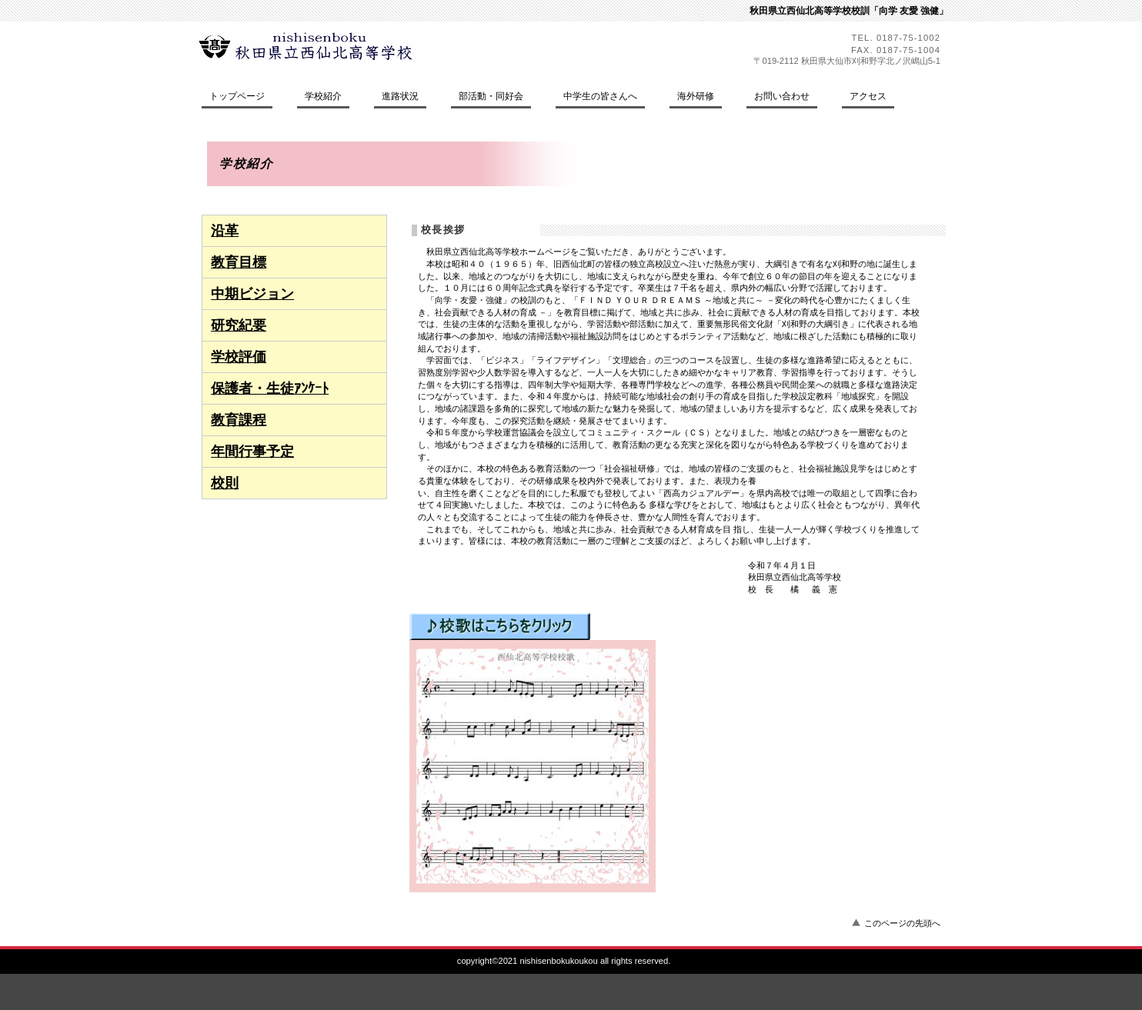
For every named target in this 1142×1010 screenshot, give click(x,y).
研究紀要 (238, 325)
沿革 (225, 230)
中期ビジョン (252, 294)
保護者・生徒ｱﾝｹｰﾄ (270, 388)
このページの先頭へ (902, 923)
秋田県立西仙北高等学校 (333, 44)
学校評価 (238, 357)
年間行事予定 (252, 451)
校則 (225, 483)
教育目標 (238, 262)
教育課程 (238, 420)
